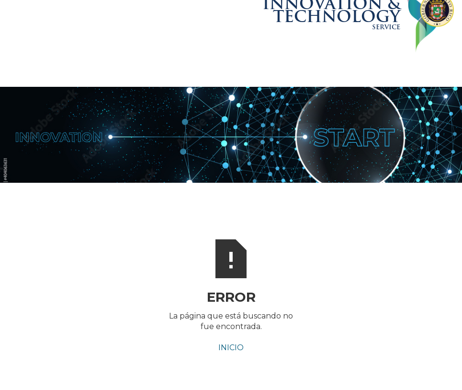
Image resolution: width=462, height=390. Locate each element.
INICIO (231, 347)
